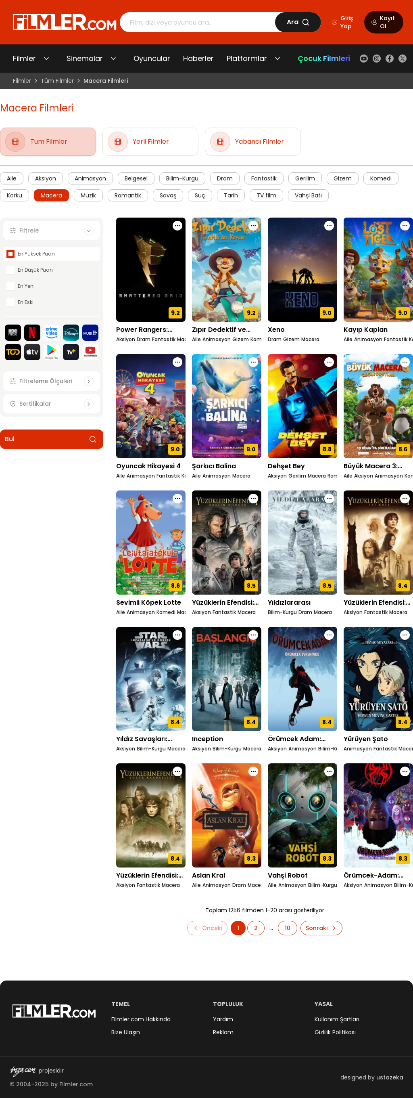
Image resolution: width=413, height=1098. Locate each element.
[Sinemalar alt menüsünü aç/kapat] (113, 58)
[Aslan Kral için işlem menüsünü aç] (253, 771)
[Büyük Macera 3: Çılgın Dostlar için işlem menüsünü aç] (405, 362)
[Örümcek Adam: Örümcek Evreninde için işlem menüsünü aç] (329, 635)
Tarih (231, 195)
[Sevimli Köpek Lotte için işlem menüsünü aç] (177, 498)
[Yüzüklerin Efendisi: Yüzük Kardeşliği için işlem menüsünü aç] (177, 771)
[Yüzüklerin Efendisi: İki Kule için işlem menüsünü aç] (405, 498)
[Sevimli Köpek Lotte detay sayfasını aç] (151, 542)
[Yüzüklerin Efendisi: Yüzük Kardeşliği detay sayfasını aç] (151, 815)
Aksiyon (45, 178)
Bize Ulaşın (125, 1032)
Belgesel (136, 178)
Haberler (198, 58)
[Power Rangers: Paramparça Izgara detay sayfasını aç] (151, 270)
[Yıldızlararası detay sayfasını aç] (302, 542)
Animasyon (90, 178)
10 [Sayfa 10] (287, 928)
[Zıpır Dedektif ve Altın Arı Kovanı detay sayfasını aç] (226, 270)
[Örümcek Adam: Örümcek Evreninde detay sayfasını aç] (302, 679)
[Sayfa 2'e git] (256, 928)
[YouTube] (364, 58)
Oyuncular (151, 58)
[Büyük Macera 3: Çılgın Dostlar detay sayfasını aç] (378, 406)
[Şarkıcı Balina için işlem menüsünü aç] (253, 362)
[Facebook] (390, 58)
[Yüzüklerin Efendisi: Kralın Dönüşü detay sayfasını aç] (226, 542)
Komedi (381, 178)
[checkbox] (10, 254)
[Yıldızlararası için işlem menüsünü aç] (329, 498)
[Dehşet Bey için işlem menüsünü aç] (329, 362)
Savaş (168, 195)
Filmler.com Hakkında (141, 1019)
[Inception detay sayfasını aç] (226, 679)
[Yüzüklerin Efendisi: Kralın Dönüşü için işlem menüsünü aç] (253, 498)
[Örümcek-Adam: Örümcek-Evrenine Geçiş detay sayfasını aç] (378, 815)
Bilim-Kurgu (182, 178)
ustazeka (389, 1077)
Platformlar (247, 58)
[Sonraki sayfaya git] (321, 928)
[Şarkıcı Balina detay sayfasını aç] (226, 406)
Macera (51, 195)
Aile (12, 178)
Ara (298, 22)
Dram (225, 178)
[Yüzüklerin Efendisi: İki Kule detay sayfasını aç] (378, 542)
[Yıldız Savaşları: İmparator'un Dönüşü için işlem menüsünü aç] (177, 635)
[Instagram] (377, 58)
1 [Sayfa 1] (238, 928)
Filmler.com (76, 1084)
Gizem (343, 178)
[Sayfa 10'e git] (287, 928)
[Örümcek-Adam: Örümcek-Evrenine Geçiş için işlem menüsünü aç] (405, 771)
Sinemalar (85, 58)
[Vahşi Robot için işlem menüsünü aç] (329, 771)
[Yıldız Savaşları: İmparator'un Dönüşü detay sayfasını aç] (151, 679)
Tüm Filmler (57, 81)
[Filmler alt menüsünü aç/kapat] (46, 58)
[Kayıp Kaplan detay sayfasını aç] (378, 270)
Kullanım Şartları (337, 1019)
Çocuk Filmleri (324, 58)
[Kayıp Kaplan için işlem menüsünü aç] (405, 225)
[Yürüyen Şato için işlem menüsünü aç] (405, 635)
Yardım (223, 1019)
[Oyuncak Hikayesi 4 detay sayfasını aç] (151, 406)
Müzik (88, 195)
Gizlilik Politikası (335, 1032)
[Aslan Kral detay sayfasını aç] (226, 815)
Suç (200, 195)
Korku (14, 195)
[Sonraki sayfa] (321, 928)
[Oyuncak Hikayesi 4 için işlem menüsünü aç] (177, 362)
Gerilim (305, 178)
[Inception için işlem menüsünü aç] (253, 635)
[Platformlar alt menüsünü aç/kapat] (277, 58)
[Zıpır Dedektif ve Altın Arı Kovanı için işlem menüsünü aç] (253, 225)
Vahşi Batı (308, 195)
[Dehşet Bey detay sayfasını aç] (302, 406)
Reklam (223, 1032)
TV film (266, 195)
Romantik (128, 195)
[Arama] (197, 22)
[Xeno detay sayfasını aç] (302, 270)
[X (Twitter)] (402, 58)
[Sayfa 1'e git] (238, 928)
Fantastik (264, 178)
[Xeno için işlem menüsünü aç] (329, 225)
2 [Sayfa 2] (256, 928)
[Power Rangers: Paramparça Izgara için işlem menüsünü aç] (177, 225)
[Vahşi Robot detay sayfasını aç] (302, 815)
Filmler (24, 58)
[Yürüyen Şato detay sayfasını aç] (378, 679)
